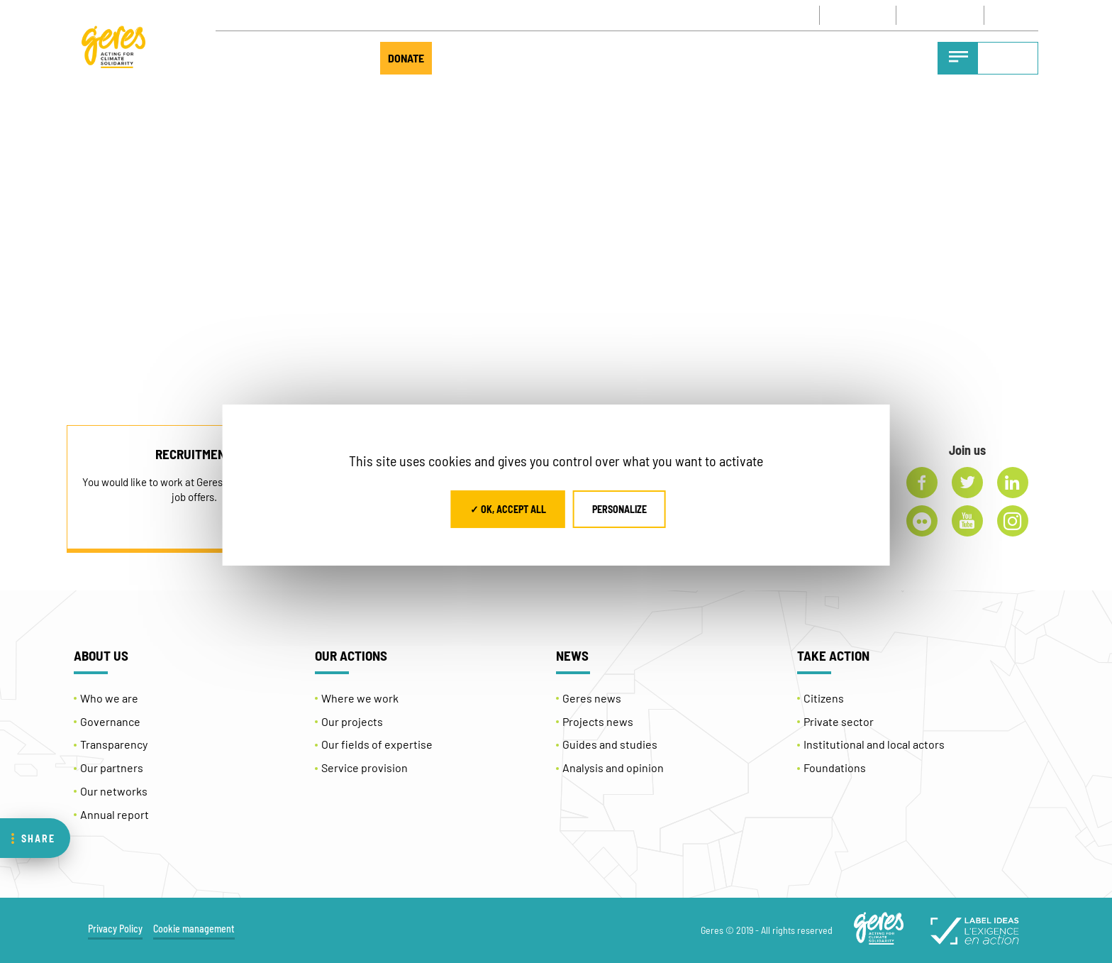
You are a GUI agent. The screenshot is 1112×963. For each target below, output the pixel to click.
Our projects (352, 721)
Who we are (109, 698)
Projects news (597, 721)
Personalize (619, 509)
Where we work (360, 698)
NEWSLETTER (936, 15)
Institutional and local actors (874, 744)
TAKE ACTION (314, 58)
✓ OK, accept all (508, 509)
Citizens (824, 698)
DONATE (406, 58)
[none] (1016, 15)
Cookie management (194, 929)
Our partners (111, 767)
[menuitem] (1016, 15)
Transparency (114, 744)
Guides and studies (609, 744)
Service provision (364, 767)
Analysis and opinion (613, 767)
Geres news (591, 698)
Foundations (835, 767)
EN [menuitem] (1009, 16)
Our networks (114, 791)
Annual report (114, 814)
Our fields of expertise (377, 744)
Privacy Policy (115, 929)
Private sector (839, 721)
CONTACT (858, 15)
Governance (110, 721)
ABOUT (239, 58)
